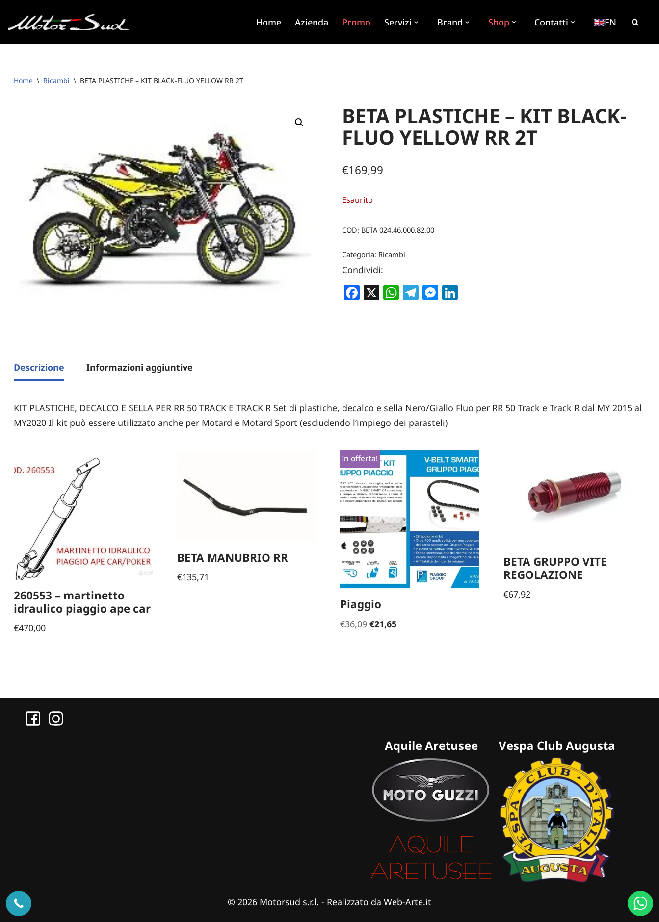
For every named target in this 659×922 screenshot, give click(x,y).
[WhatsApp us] (640, 903)
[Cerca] (635, 22)
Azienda (311, 22)
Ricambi (56, 80)
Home (268, 22)
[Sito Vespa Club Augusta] (557, 879)
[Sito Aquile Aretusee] (431, 879)
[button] (417, 22)
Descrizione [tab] (39, 367)
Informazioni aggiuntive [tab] (139, 367)
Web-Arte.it (407, 902)
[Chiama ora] (18, 903)
